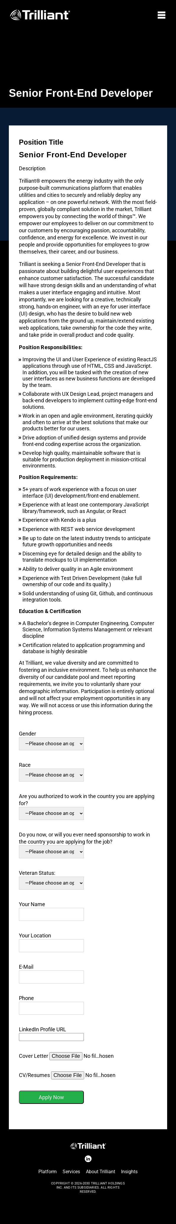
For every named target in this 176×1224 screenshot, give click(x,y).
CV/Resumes (67, 1075)
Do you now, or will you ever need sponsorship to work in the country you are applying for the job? (84, 843)
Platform (47, 1171)
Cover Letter (66, 1056)
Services (71, 1171)
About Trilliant (100, 1171)
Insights (129, 1171)
